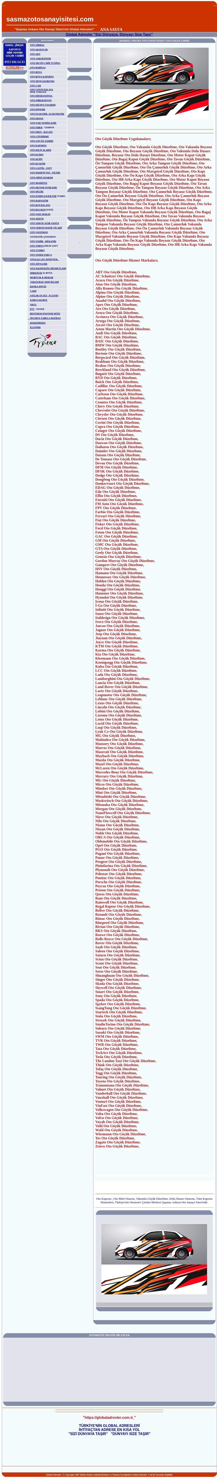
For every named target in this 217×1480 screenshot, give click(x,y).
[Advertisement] (156, 16)
